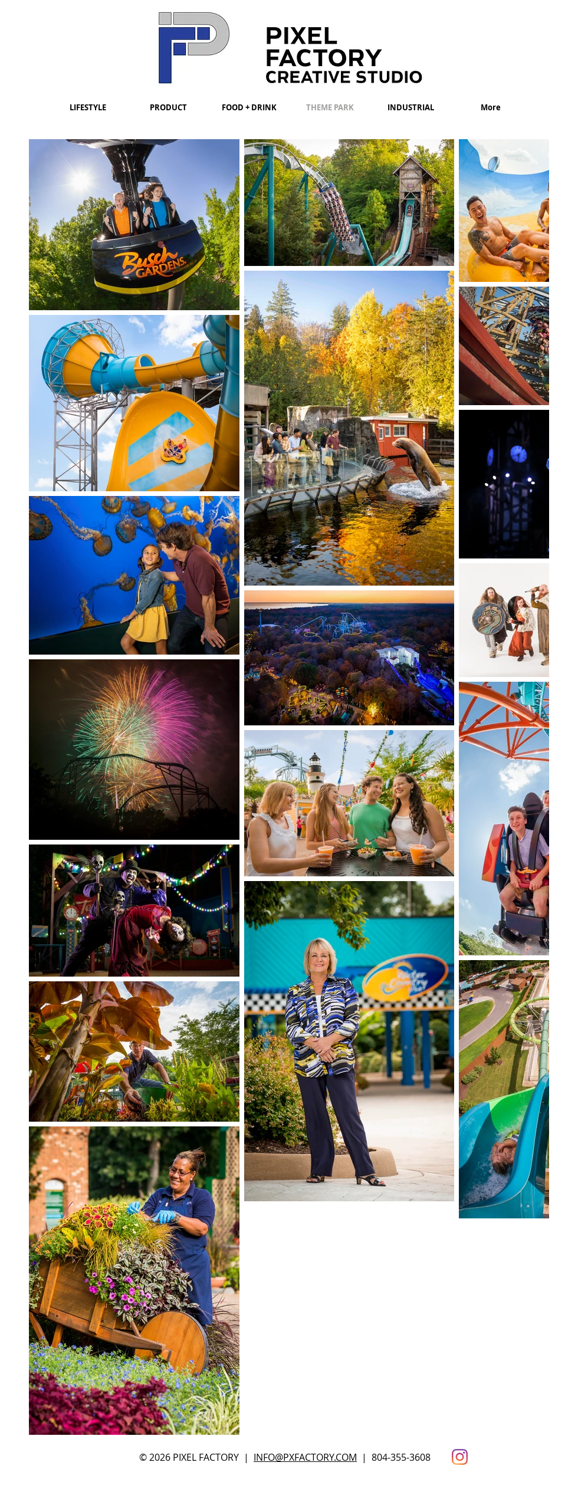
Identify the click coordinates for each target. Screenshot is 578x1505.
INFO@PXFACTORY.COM (305, 1457)
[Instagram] (460, 1457)
